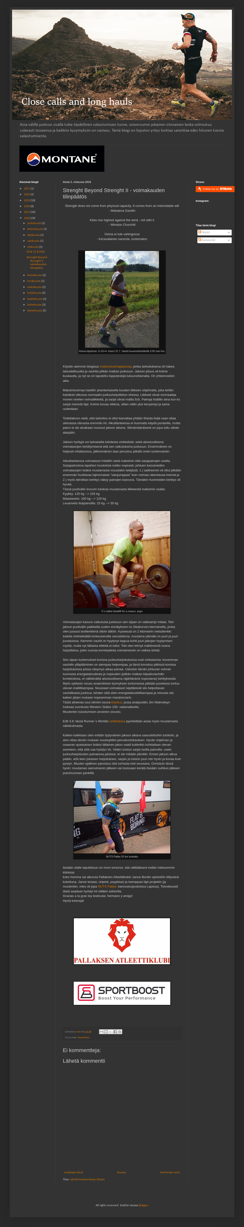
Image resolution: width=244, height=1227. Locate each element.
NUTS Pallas (107, 886)
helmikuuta (34, 304)
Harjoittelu (84, 1037)
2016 (27, 218)
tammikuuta (35, 310)
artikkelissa (117, 721)
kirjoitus (116, 702)
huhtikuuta (34, 293)
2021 (27, 188)
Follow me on (217, 188)
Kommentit (206, 240)
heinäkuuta (35, 275)
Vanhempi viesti (170, 1172)
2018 (27, 206)
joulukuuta (34, 223)
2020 (27, 194)
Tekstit (204, 232)
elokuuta (33, 247)
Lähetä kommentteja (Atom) (87, 1179)
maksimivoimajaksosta (115, 366)
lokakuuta (33, 235)
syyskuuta (33, 241)
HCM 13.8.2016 (36, 251)
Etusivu (121, 1172)
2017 (27, 212)
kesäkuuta (34, 281)
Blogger (143, 1205)
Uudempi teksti (73, 1172)
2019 (27, 200)
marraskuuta (35, 229)
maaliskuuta (35, 299)
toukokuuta (34, 287)
